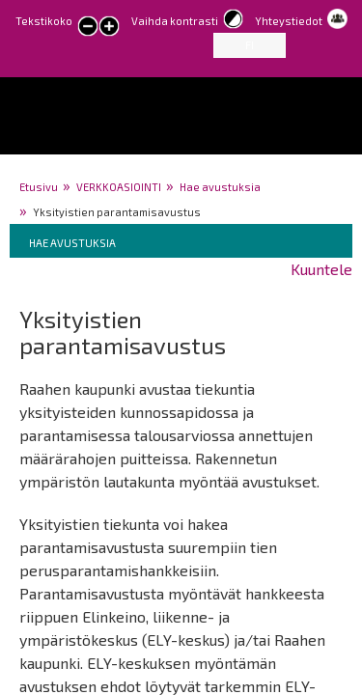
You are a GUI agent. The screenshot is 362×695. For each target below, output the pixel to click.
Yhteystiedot (288, 20)
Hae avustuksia (220, 187)
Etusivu (38, 187)
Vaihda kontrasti (174, 20)
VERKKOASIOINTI (118, 187)
